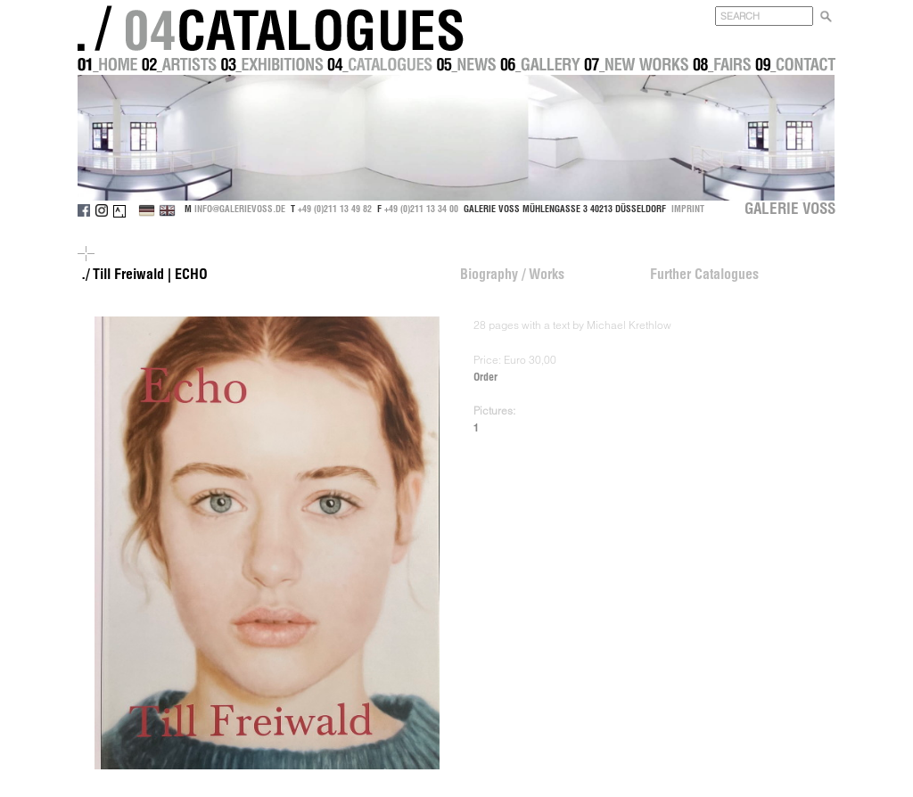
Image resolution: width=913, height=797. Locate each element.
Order (485, 376)
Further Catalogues (704, 274)
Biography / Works (512, 274)
